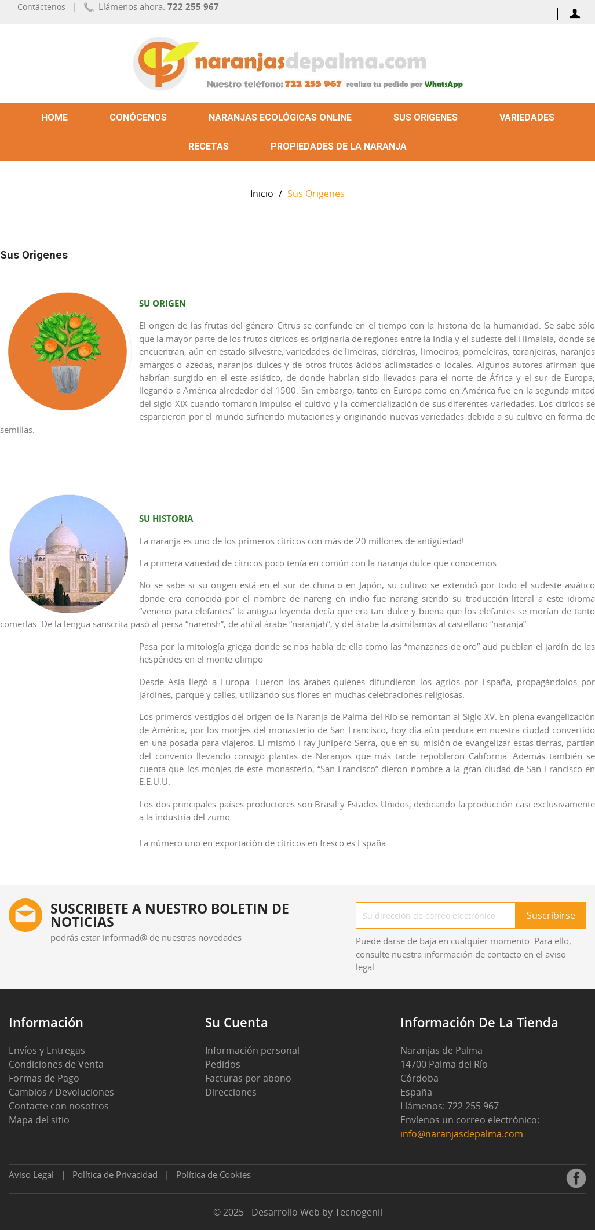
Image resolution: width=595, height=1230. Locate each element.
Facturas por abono (248, 1078)
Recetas (208, 146)
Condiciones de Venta (56, 1064)
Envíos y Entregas (47, 1050)
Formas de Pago (44, 1078)
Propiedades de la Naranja (339, 146)
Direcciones (231, 1092)
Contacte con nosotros (59, 1106)
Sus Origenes (425, 117)
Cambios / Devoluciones (61, 1092)
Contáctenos (41, 6)
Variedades (526, 117)
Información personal (252, 1050)
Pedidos (222, 1064)
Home (54, 117)
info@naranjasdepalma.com (462, 1133)
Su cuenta (236, 1022)
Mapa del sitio (39, 1119)
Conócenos (138, 117)
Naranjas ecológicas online (280, 117)
